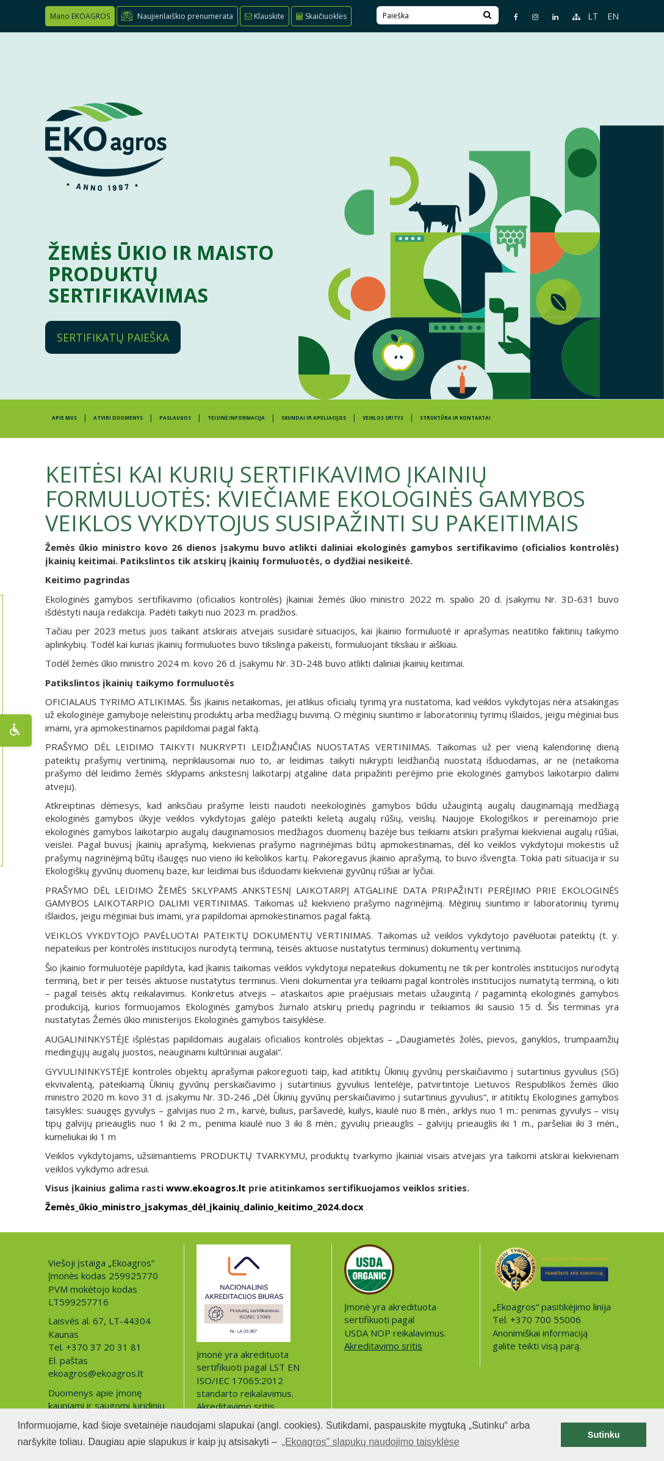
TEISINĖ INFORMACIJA (236, 417)
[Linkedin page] (550, 17)
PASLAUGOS (175, 417)
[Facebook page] (511, 17)
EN (613, 16)
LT (593, 16)
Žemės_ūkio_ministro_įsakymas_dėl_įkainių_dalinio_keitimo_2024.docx (204, 1207)
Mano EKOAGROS (80, 16)
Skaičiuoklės (321, 16)
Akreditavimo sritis (236, 1406)
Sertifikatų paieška (113, 337)
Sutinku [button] (604, 1435)
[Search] (487, 15)
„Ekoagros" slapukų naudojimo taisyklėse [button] (371, 1442)
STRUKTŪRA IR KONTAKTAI (455, 417)
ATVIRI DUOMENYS (118, 417)
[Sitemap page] (571, 17)
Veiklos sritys (383, 417)
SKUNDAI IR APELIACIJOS (313, 417)
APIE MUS (64, 417)
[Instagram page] (530, 17)
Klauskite (264, 16)
